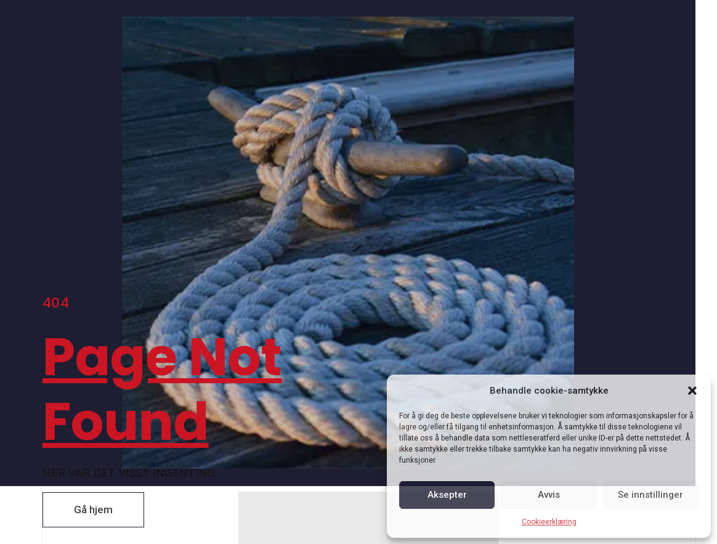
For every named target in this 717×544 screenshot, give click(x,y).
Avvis (549, 494)
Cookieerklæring (549, 522)
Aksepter (447, 494)
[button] (692, 390)
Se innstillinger (650, 494)
